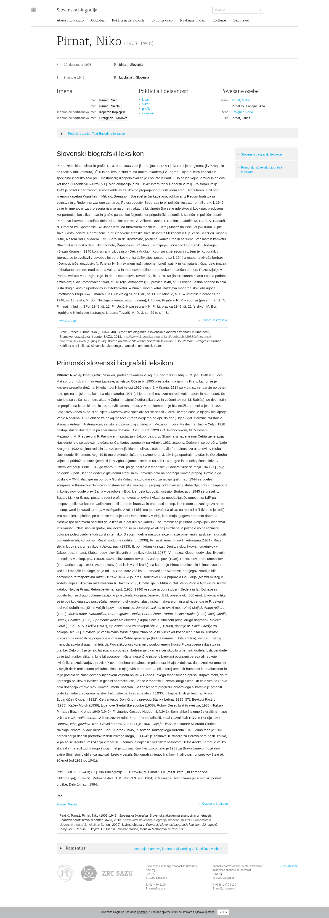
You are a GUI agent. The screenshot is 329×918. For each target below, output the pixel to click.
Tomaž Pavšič (67, 804)
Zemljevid (241, 20)
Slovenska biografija (77, 10)
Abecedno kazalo (70, 20)
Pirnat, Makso (241, 100)
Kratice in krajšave (215, 320)
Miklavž (121, 118)
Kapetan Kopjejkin (112, 112)
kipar (145, 99)
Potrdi (223, 912)
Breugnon (106, 118)
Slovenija (136, 64)
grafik (146, 109)
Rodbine (219, 20)
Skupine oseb (162, 20)
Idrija (122, 64)
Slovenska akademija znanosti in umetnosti (172, 866)
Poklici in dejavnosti (128, 20)
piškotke (142, 912)
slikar (146, 104)
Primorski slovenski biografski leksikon (262, 170)
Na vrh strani (290, 866)
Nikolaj (115, 106)
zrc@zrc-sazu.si (226, 888)
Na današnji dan (192, 20)
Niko (114, 100)
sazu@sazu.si (157, 888)
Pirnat (103, 100)
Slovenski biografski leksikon (261, 154)
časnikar (148, 113)
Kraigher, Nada (242, 112)
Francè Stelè (66, 321)
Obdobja (98, 20)
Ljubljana (125, 77)
